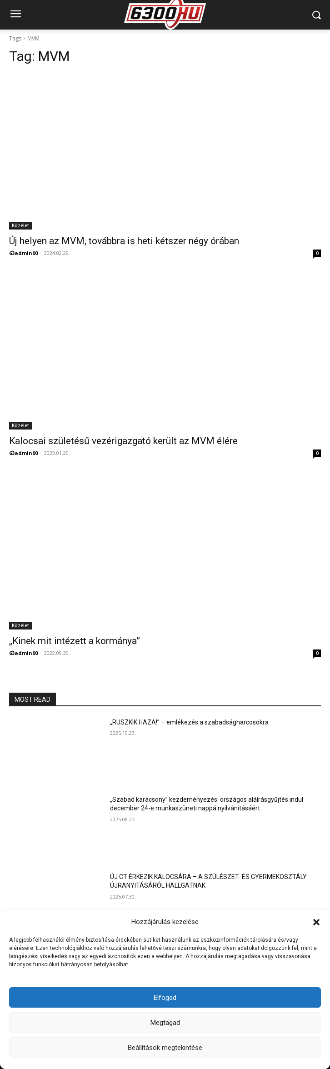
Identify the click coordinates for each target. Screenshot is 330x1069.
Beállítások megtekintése (165, 1048)
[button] (316, 922)
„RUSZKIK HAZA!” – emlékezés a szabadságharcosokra (189, 722)
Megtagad (165, 1023)
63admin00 (23, 253)
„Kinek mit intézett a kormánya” (74, 640)
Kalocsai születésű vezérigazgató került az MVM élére (123, 440)
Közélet (20, 225)
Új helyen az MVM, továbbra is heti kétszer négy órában (124, 240)
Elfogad (165, 998)
